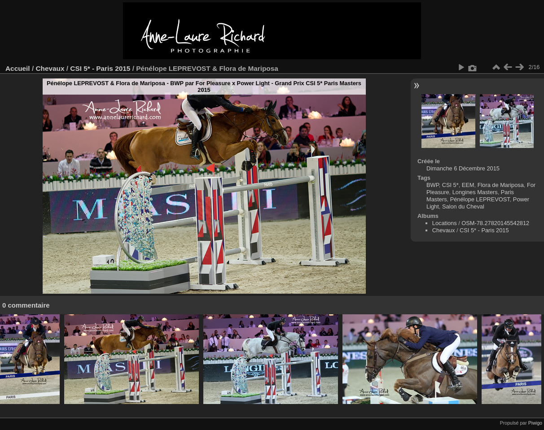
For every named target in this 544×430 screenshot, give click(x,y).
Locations (444, 223)
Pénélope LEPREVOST (480, 199)
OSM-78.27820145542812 (495, 223)
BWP (432, 185)
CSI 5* (450, 185)
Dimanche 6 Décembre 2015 (463, 168)
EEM (468, 185)
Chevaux (49, 68)
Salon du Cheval (463, 206)
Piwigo (535, 423)
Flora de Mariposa (501, 185)
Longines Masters (475, 192)
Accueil (17, 68)
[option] (30, 359)
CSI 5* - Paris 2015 (100, 68)
